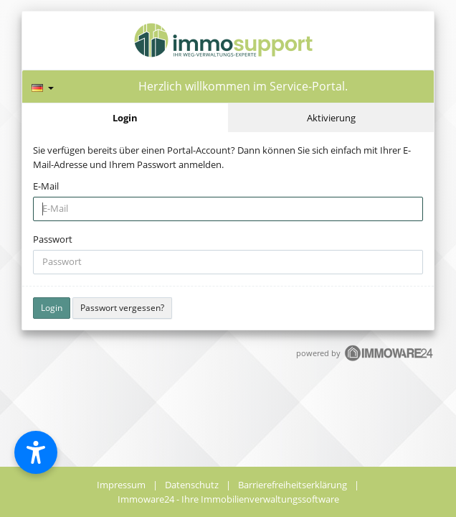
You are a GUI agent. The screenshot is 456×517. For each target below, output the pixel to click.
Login (125, 117)
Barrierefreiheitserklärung (292, 484)
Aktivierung (331, 117)
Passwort (52, 239)
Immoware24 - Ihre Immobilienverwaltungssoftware (228, 499)
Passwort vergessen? (122, 308)
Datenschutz (192, 484)
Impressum (121, 484)
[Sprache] (42, 85)
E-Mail (46, 186)
